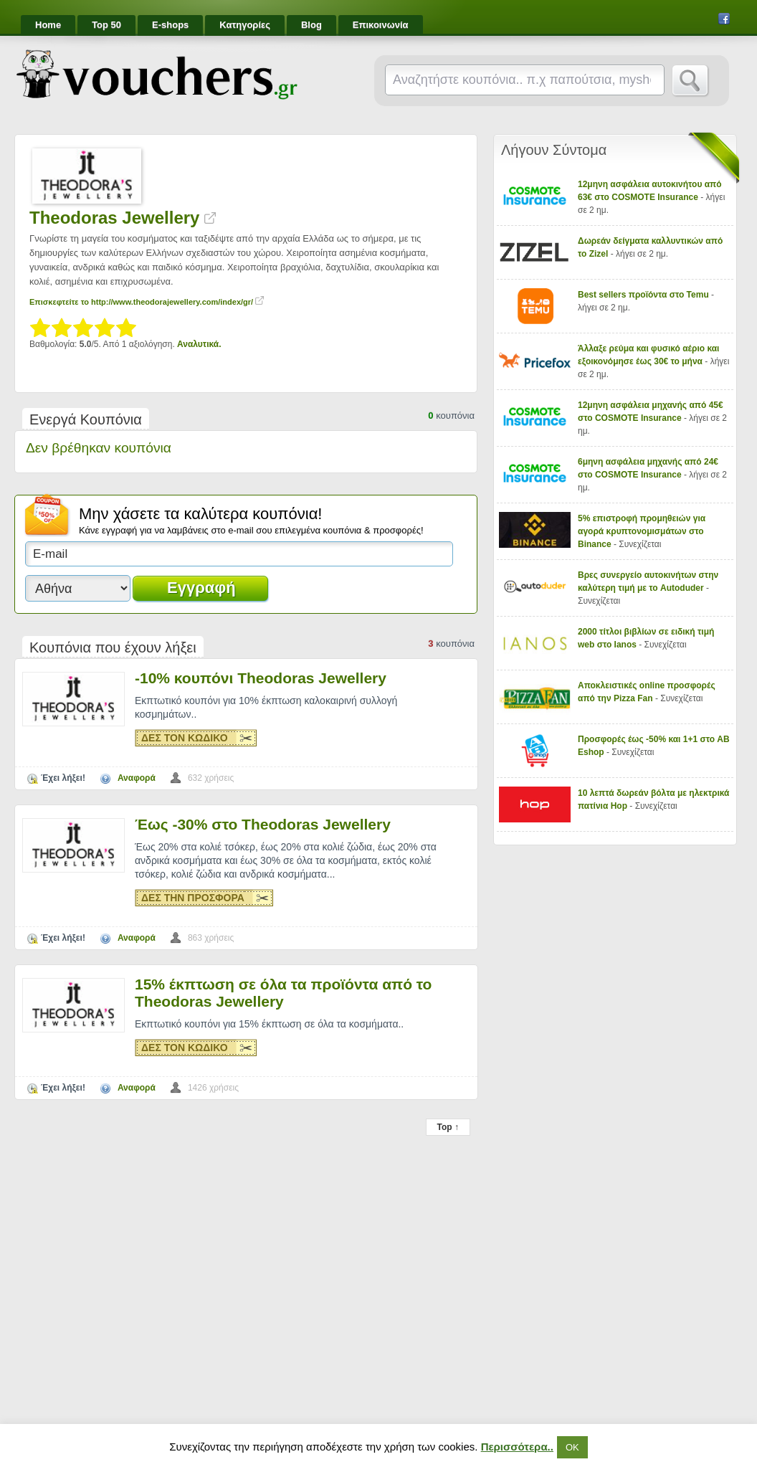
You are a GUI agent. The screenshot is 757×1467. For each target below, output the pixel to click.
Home (48, 24)
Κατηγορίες (244, 24)
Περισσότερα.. (517, 1446)
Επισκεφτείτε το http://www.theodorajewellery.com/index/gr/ (146, 302)
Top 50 (106, 24)
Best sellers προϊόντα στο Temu (644, 295)
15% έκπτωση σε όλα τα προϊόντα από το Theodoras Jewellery (283, 993)
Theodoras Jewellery (122, 217)
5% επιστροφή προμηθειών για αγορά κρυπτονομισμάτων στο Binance (641, 531)
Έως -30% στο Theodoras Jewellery (263, 824)
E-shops (170, 24)
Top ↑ (448, 1127)
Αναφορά (137, 778)
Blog (311, 24)
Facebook (724, 18)
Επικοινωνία (381, 24)
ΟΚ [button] (572, 1447)
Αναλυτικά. (199, 344)
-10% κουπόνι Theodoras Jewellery (260, 678)
